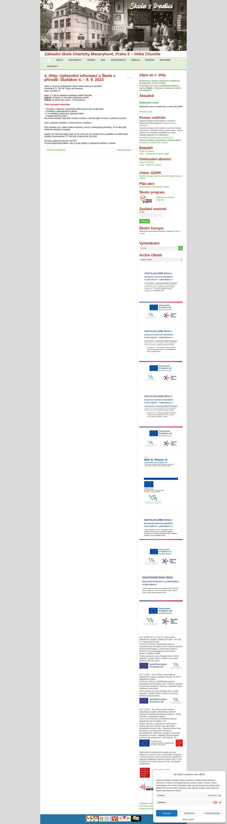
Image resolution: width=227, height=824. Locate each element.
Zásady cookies (188, 819)
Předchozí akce (145, 112)
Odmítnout (189, 813)
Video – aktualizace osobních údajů (154, 154)
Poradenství (118, 60)
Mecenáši (165, 60)
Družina (149, 60)
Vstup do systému (146, 151)
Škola (59, 60)
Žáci (103, 60)
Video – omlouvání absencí (150, 165)
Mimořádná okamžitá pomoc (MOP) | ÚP (156, 137)
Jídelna (135, 60)
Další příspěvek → (125, 150)
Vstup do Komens (146, 162)
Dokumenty (75, 60)
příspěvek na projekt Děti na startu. (154, 142)
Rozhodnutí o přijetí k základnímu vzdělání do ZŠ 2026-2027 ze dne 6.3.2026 (159, 82)
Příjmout (167, 813)
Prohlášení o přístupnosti (149, 803)
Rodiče (91, 60)
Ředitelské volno (149, 102)
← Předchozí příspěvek (54, 150)
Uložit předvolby (212, 813)
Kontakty (52, 66)
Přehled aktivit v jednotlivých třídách (154, 187)
